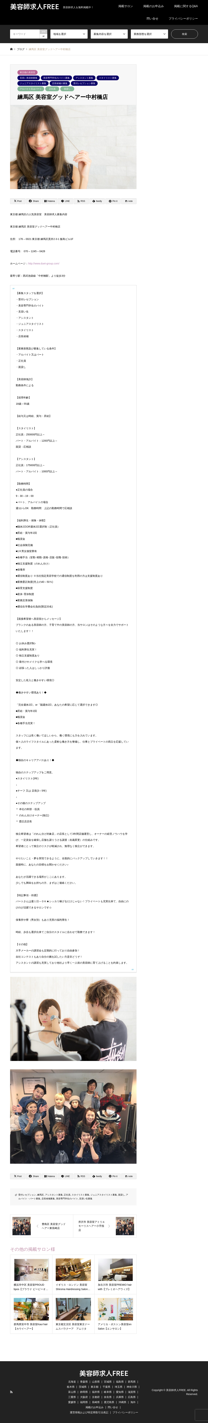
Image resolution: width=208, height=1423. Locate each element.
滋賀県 (132, 1391)
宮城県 (108, 1381)
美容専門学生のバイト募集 (56, 78)
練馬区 (40, 1195)
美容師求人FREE (103, 1373)
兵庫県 (120, 1397)
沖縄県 (122, 1402)
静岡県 (84, 1391)
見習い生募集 (85, 1198)
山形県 (96, 1381)
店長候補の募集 (59, 83)
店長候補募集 (48, 1198)
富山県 (72, 1391)
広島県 (132, 1397)
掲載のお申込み (153, 6)
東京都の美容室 (27, 72)
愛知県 (120, 1391)
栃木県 (71, 1386)
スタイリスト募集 (108, 78)
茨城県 (82, 1386)
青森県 (84, 1381)
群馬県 (132, 1381)
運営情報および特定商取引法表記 (89, 1412)
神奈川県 (132, 1386)
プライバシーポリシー (183, 18)
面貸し (67, 89)
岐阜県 (108, 1391)
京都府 (96, 1397)
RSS (11, 1392)
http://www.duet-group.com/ (43, 263)
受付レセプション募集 (84, 83)
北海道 (72, 1381)
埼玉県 (118, 1386)
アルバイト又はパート (31, 89)
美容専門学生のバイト (67, 1198)
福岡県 (84, 1402)
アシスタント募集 (84, 78)
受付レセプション (27, 1195)
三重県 (72, 1397)
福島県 (120, 1381)
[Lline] (65, 201)
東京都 (94, 1386)
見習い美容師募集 (28, 78)
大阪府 (84, 1397)
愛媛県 (72, 1402)
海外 (133, 1402)
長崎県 (96, 1402)
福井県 (96, 1391)
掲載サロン (125, 6)
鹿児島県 (109, 1402)
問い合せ (152, 18)
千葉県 (106, 1386)
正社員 (52, 89)
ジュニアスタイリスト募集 (33, 83)
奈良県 (108, 1397)
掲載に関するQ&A (186, 6)
